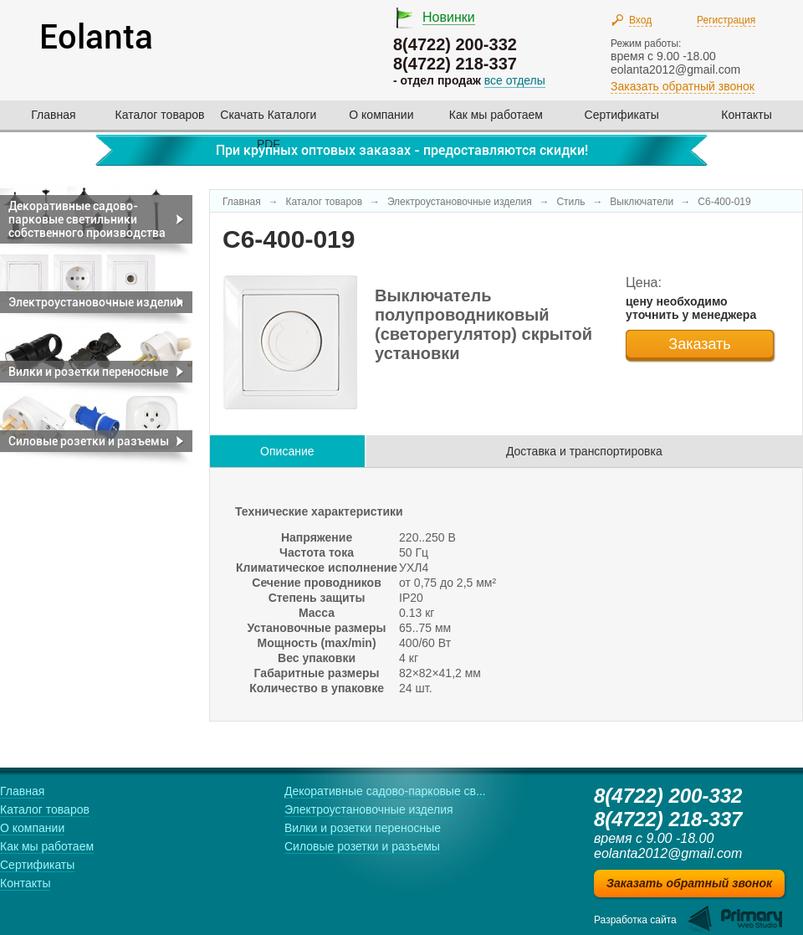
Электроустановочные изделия (459, 202)
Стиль (570, 202)
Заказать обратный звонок (682, 86)
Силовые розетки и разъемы (362, 846)
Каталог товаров (160, 114)
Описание (287, 451)
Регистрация (726, 20)
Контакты (746, 114)
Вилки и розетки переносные (362, 828)
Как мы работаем (496, 114)
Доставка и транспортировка (584, 451)
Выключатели (643, 202)
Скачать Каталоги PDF (268, 120)
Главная (53, 114)
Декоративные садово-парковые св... (385, 791)
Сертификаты (622, 114)
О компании (381, 114)
